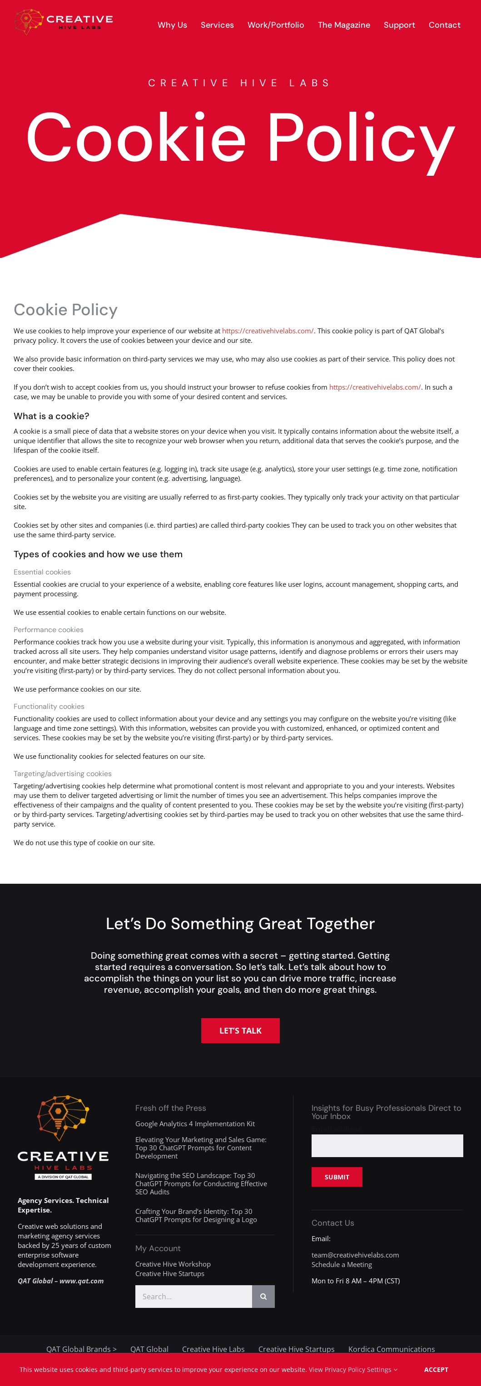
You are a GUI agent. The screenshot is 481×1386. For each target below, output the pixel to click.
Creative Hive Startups (169, 1273)
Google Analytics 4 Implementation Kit (195, 1123)
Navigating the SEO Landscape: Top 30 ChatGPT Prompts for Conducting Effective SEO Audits (201, 1183)
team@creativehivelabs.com (355, 1254)
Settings (382, 1369)
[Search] (263, 1296)
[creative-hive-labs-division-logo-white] (63, 1098)
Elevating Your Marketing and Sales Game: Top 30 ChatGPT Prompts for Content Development (201, 1147)
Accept (436, 1369)
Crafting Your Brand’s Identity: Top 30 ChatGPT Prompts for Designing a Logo (196, 1215)
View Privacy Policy (337, 1369)
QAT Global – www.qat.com (61, 1280)
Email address (337, 1129)
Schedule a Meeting (342, 1264)
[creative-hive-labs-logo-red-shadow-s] (64, 12)
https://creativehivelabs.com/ (268, 330)
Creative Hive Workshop (173, 1263)
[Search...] (193, 1296)
